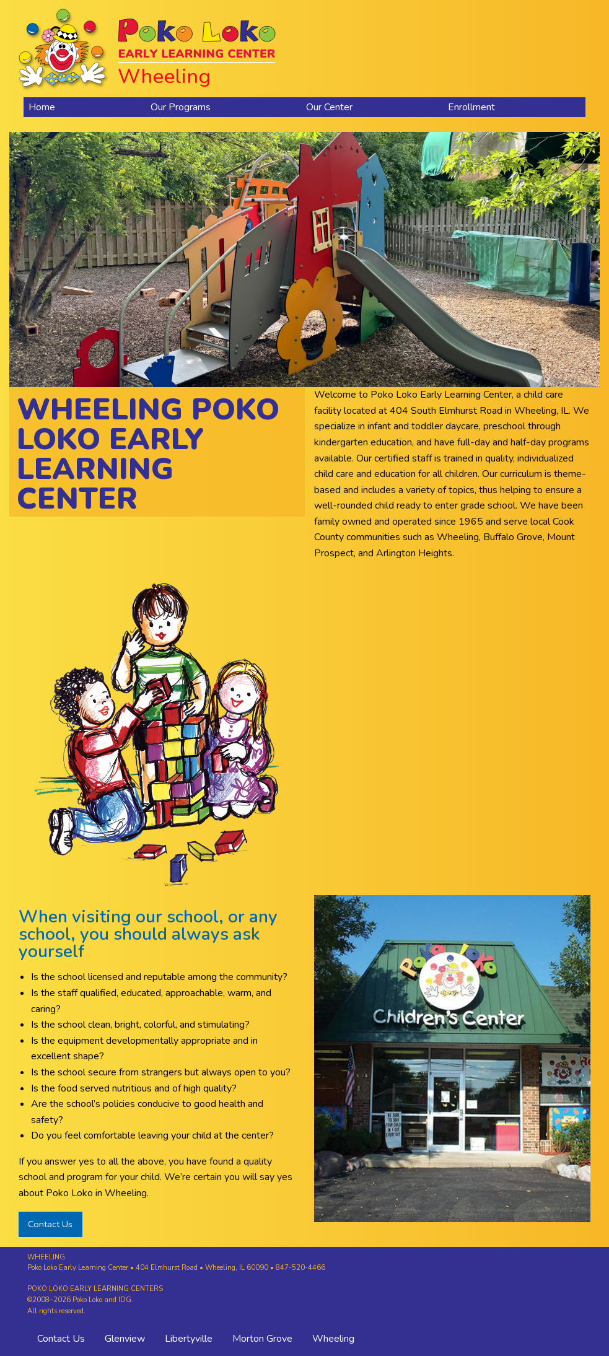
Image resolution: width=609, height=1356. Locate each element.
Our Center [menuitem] (329, 107)
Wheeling (333, 1338)
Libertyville (188, 1338)
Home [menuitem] (41, 107)
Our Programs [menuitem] (181, 107)
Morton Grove (262, 1338)
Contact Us (50, 1224)
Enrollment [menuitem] (471, 107)
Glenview (125, 1338)
